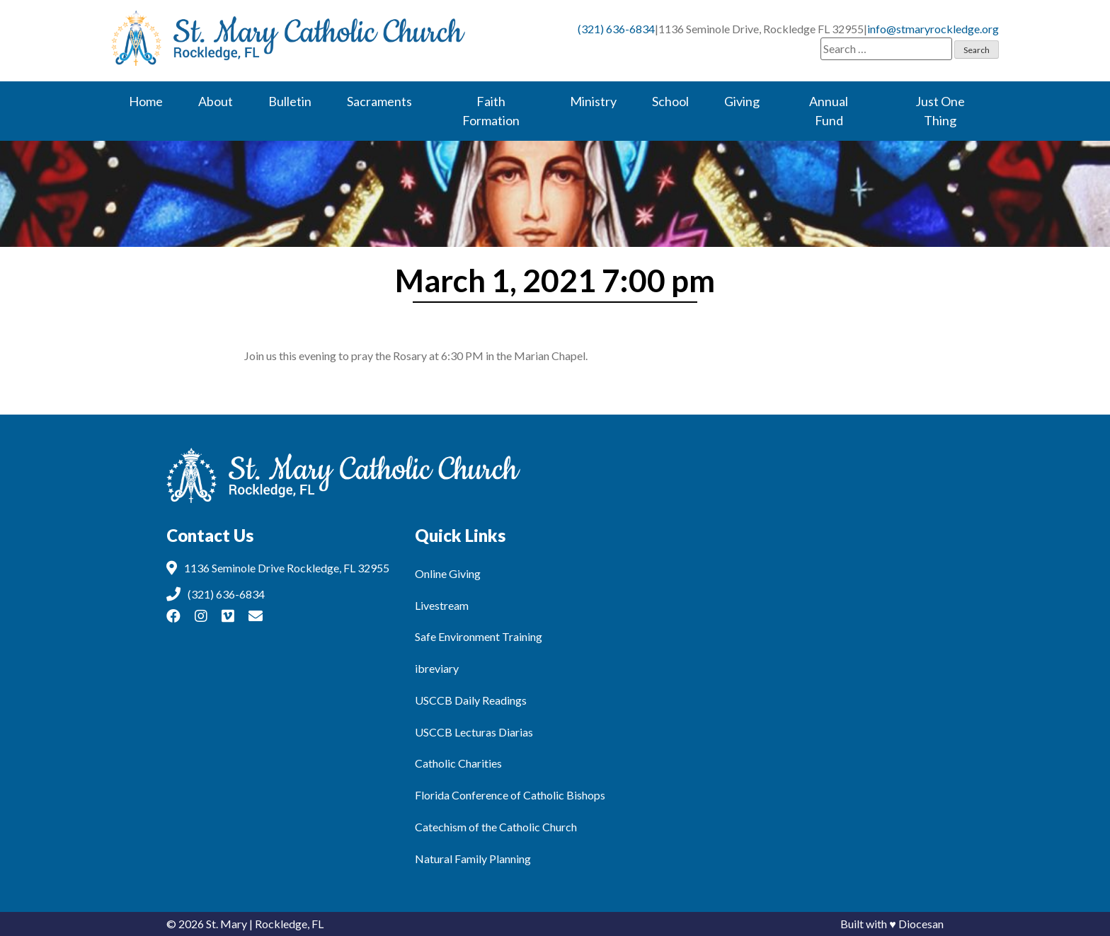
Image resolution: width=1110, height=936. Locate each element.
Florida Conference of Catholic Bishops (510, 795)
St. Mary (226, 923)
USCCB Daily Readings (471, 700)
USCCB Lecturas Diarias (474, 732)
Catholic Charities (458, 763)
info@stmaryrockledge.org (933, 28)
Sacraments (379, 101)
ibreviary (437, 668)
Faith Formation (491, 110)
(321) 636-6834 (616, 28)
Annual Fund (828, 110)
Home (146, 101)
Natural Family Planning (473, 858)
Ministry (593, 101)
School (670, 101)
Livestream (442, 605)
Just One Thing (940, 110)
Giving (742, 101)
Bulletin (289, 101)
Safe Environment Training (478, 636)
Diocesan (921, 923)
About (215, 101)
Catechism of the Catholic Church (496, 826)
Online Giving (448, 573)
